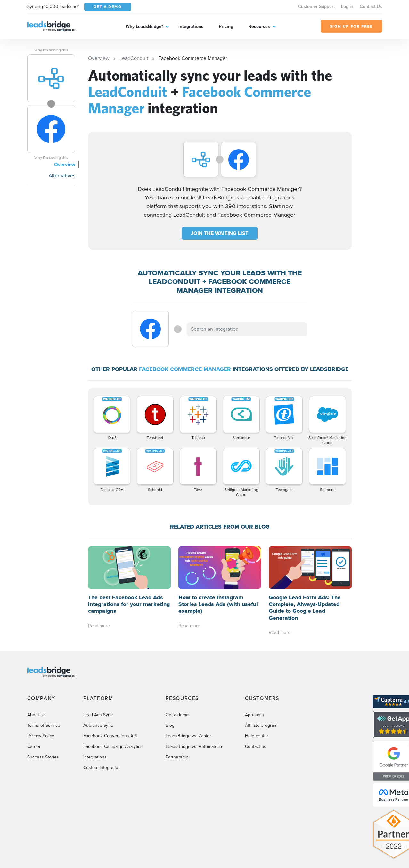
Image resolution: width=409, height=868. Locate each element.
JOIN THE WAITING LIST (219, 233)
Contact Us (371, 6)
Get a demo (177, 714)
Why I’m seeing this (51, 50)
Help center (256, 736)
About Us (36, 714)
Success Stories (43, 757)
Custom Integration (102, 767)
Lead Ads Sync (98, 714)
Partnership (177, 757)
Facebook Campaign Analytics (113, 746)
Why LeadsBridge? (144, 26)
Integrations (190, 26)
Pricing (226, 26)
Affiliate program (261, 725)
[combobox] (247, 329)
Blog (170, 725)
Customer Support (316, 6)
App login (254, 714)
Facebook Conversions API (110, 736)
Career (34, 746)
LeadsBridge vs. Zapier (188, 736)
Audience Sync (98, 725)
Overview (64, 164)
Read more (99, 625)
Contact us (255, 746)
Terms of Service (43, 725)
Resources (259, 26)
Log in (347, 6)
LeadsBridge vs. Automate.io (194, 746)
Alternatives (62, 175)
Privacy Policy (40, 736)
